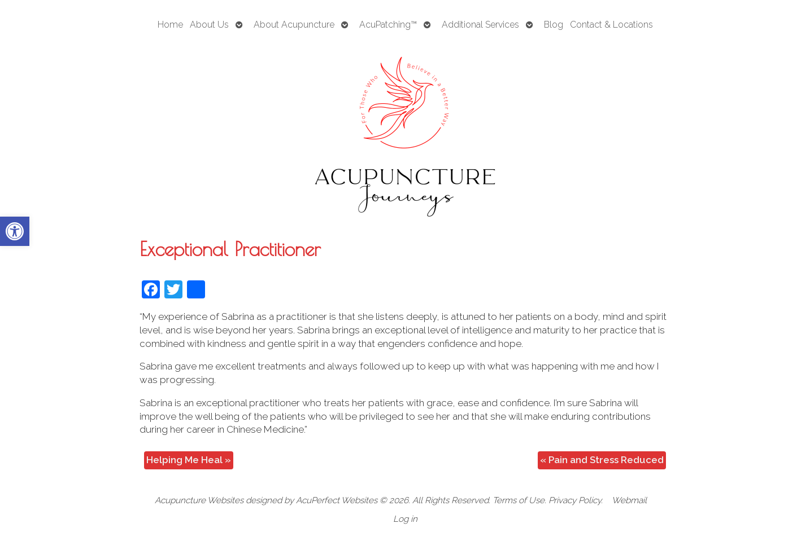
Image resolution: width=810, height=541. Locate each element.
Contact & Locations (611, 24)
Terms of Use (519, 500)
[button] (14, 231)
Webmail (629, 500)
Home (170, 24)
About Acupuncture (294, 24)
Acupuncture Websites (199, 500)
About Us (209, 24)
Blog (553, 24)
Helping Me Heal (188, 459)
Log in (405, 519)
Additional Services (480, 24)
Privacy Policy (574, 500)
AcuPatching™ (388, 24)
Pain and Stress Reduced (602, 459)
